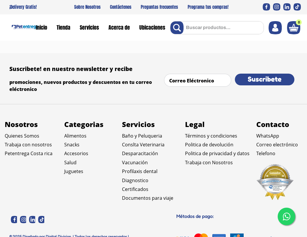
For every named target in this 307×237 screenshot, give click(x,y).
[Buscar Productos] (178, 27)
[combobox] (217, 27)
